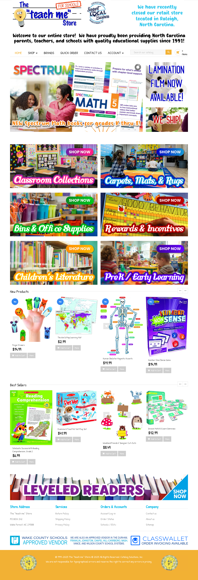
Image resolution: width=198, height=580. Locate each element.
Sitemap (150, 524)
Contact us (151, 513)
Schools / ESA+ (108, 524)
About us (150, 519)
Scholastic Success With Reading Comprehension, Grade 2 (25, 450)
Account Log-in (108, 513)
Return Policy (62, 513)
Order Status (107, 519)
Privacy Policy (62, 524)
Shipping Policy (62, 519)
